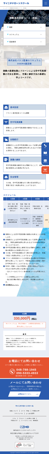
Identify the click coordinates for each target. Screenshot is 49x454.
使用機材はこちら (12, 285)
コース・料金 (25, 411)
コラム (14, 418)
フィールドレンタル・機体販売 (29, 420)
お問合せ (45, 161)
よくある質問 (30, 413)
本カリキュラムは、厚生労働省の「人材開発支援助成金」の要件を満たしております (24, 325)
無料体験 (45, 170)
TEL (45, 146)
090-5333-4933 (27, 373)
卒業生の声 (35, 411)
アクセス (21, 418)
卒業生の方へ (14, 420)
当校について (14, 411)
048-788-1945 (26, 369)
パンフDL (45, 154)
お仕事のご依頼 (31, 418)
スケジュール (19, 413)
